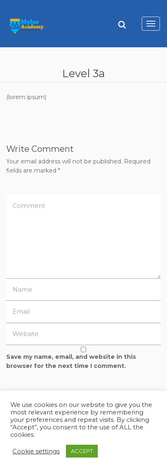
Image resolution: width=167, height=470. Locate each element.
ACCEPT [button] (82, 451)
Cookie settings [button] (36, 451)
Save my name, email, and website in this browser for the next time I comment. (71, 361)
